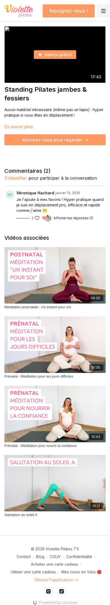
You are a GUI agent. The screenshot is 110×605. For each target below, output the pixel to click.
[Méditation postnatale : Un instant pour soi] (55, 307)
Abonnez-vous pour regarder (56, 140)
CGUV (55, 556)
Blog (40, 556)
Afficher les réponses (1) (73, 218)
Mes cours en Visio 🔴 (81, 572)
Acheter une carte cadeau (54, 564)
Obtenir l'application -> (56, 579)
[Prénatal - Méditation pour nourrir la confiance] (55, 446)
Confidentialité (79, 556)
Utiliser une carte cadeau (33, 572)
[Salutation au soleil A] (55, 515)
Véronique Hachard (35, 193)
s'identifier (15, 178)
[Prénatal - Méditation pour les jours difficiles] (55, 376)
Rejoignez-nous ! (68, 11)
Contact (24, 556)
